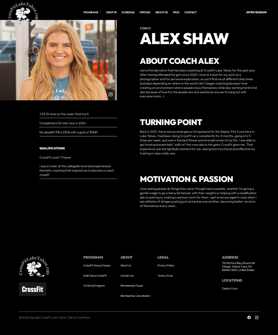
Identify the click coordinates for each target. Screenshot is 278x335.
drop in (111, 12)
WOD (176, 12)
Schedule (128, 12)
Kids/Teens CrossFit (94, 275)
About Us (126, 265)
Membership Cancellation (135, 295)
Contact (190, 12)
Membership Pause (132, 285)
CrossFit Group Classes (97, 265)
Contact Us (127, 275)
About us (161, 12)
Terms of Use (165, 275)
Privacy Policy (165, 265)
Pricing (145, 12)
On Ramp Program (93, 285)
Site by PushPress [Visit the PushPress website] (79, 317)
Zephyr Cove (229, 288)
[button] (92, 12)
